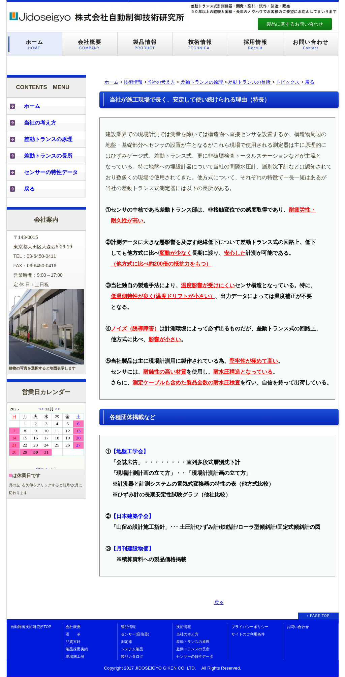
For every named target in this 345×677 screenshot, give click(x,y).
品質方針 (73, 642)
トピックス (288, 82)
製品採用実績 (77, 649)
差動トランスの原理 (202, 82)
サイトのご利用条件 (248, 634)
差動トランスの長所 (250, 82)
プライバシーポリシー (250, 627)
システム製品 (132, 649)
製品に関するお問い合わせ (294, 24)
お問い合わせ (298, 627)
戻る (309, 82)
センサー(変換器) (135, 634)
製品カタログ (132, 656)
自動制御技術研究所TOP (30, 627)
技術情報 (133, 82)
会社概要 (73, 627)
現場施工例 (75, 656)
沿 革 (73, 634)
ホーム (111, 82)
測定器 (126, 642)
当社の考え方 (161, 82)
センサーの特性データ (194, 656)
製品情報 (128, 627)
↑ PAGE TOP (318, 616)
